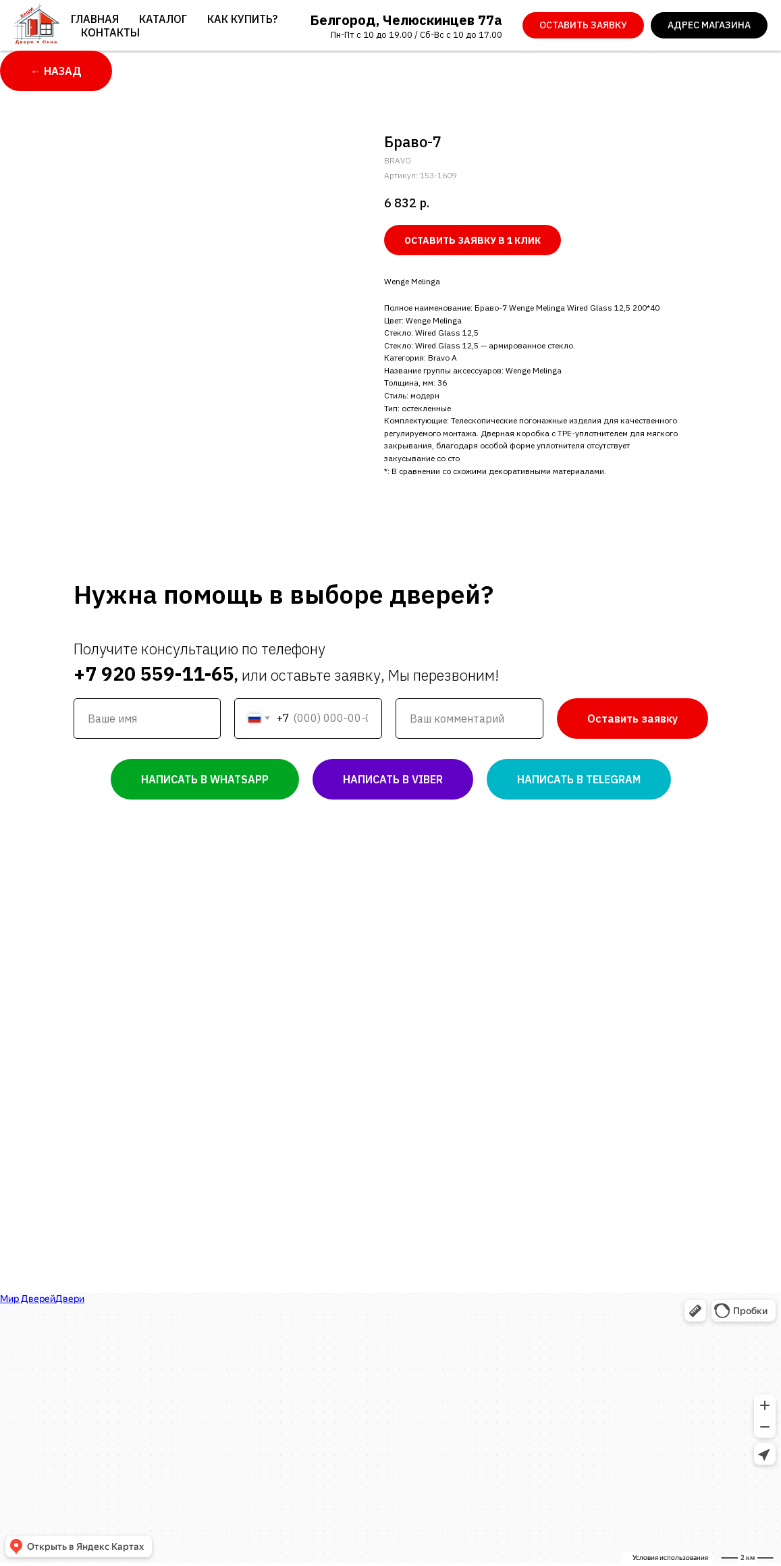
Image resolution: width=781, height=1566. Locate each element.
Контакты (110, 32)
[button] (583, 25)
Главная (95, 19)
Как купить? (242, 19)
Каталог (163, 19)
